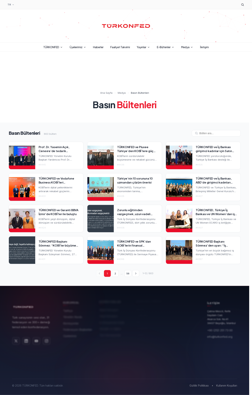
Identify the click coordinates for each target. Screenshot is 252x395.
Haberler (98, 47)
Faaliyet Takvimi (120, 47)
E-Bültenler (165, 47)
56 (127, 273)
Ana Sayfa (106, 93)
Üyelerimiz (78, 47)
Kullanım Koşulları (226, 385)
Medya (187, 47)
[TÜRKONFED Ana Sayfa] (126, 26)
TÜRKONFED (53, 47)
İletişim (204, 47)
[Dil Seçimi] (11, 4)
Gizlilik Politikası (199, 385)
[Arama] (242, 4)
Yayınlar (143, 47)
